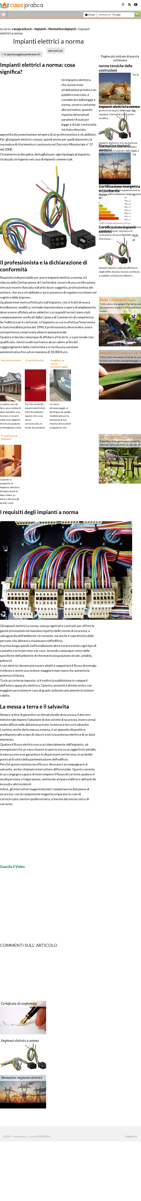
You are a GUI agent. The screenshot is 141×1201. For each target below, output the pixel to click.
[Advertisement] (41, 24)
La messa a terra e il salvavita (34, 706)
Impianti (40, 29)
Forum (90, 14)
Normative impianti (62, 29)
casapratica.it (22, 29)
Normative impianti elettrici (21, 1078)
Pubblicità (131, 1136)
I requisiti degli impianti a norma (39, 512)
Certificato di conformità (19, 1004)
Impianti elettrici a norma (20, 1041)
